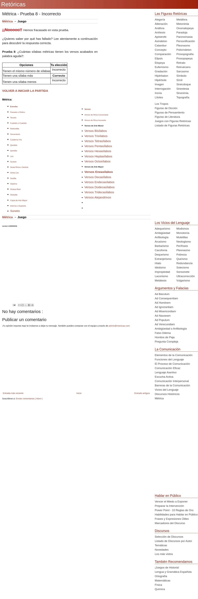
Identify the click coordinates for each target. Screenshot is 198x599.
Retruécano (183, 67)
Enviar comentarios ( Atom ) (29, 398)
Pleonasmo (183, 45)
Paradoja (181, 32)
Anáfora (159, 28)
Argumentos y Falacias (171, 288)
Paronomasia (184, 36)
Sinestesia (182, 88)
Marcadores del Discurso (170, 523)
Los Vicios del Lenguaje (172, 223)
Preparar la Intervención (169, 505)
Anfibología (161, 237)
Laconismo (161, 276)
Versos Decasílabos (98, 177)
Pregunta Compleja (166, 341)
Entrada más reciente (13, 393)
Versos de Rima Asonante (95, 120)
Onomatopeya (185, 28)
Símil (179, 80)
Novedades (162, 549)
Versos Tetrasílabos (98, 141)
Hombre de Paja (164, 337)
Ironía (158, 93)
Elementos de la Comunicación (174, 355)
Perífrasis (182, 245)
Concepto (160, 49)
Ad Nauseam (163, 315)
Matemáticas (162, 580)
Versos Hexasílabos (98, 151)
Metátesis (160, 280)
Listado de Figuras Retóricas (172, 125)
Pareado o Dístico (17, 112)
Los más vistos (164, 553)
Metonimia (182, 23)
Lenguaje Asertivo (166, 372)
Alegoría (160, 19)
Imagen (159, 84)
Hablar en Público (168, 496)
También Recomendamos (173, 562)
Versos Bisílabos (96, 130)
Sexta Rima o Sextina (19, 167)
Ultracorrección (185, 276)
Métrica (7, 21)
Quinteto (13, 145)
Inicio (78, 393)
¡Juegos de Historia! (167, 567)
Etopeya (160, 62)
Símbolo (181, 75)
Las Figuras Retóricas (171, 14)
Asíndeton (161, 41)
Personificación (185, 41)
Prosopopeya (184, 58)
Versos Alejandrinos (98, 197)
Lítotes (159, 97)
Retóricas (13, 4)
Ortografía (161, 576)
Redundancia (184, 263)
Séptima (13, 184)
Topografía (182, 97)
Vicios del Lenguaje (166, 389)
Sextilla (13, 178)
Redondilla (14, 129)
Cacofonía (161, 250)
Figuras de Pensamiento (169, 112)
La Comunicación (167, 349)
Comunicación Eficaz (167, 368)
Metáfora (181, 19)
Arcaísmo (160, 241)
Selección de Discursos (169, 536)
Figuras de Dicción (166, 108)
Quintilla (13, 151)
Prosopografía (185, 54)
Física (158, 584)
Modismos (182, 228)
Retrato (180, 62)
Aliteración (161, 23)
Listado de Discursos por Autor (173, 541)
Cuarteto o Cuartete (18, 123)
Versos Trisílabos (96, 136)
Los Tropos (161, 103)
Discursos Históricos (167, 394)
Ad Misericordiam (165, 311)
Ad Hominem (163, 302)
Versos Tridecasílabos (99, 192)
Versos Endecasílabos (100, 182)
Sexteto (13, 162)
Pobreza (181, 254)
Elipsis (159, 58)
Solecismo (182, 267)
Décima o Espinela (18, 206)
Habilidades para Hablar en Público (176, 514)
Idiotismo (160, 267)
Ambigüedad (162, 232)
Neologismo (183, 241)
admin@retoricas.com (119, 326)
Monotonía (182, 232)
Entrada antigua (142, 393)
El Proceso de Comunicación (172, 363)
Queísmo (181, 258)
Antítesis (160, 32)
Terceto (13, 118)
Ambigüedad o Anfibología (171, 328)
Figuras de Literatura (167, 116)
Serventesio (15, 134)
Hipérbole (160, 80)
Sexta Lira (14, 173)
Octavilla (13, 195)
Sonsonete (182, 271)
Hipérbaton (161, 75)
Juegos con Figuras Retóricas (173, 121)
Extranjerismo (163, 258)
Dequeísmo (162, 254)
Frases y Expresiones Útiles (172, 518)
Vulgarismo (183, 280)
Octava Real (15, 189)
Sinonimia (182, 93)
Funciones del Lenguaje (169, 359)
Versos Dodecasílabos (100, 187)
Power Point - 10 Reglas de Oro (174, 510)
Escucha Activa (164, 376)
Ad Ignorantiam (164, 307)
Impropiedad (162, 271)
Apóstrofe (160, 36)
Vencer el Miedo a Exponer (171, 501)
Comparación (163, 54)
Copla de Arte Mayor (18, 200)
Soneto (15, 211)
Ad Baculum (162, 294)
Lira (11, 156)
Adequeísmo (162, 228)
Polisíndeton (184, 49)
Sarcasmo (182, 71)
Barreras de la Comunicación (172, 385)
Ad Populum (162, 319)
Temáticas (161, 545)
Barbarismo (162, 245)
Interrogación (163, 88)
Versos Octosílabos (98, 161)
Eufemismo (161, 67)
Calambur (161, 45)
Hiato (158, 263)
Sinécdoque (183, 84)
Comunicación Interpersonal (172, 381)
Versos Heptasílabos (98, 156)
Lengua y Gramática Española (173, 571)
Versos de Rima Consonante (96, 115)
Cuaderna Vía (16, 140)
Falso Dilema (163, 332)
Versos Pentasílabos (98, 146)
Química (160, 589)
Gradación (161, 71)
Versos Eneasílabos (99, 171)
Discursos (162, 531)
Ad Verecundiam (165, 324)
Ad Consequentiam (166, 298)
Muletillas (182, 237)
